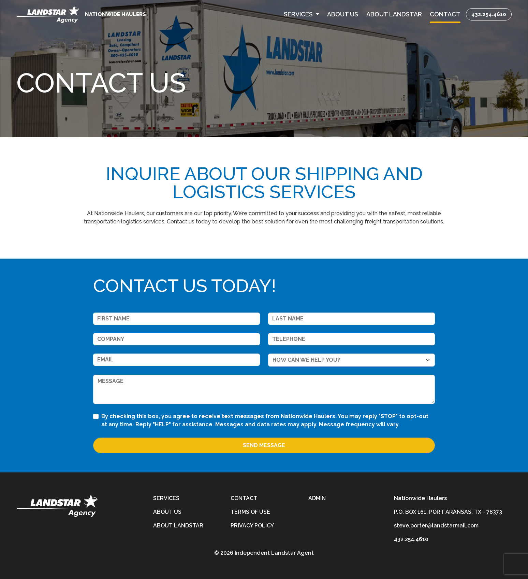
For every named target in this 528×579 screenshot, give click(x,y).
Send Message (264, 445)
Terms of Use (250, 512)
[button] (301, 14)
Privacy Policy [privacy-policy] (252, 525)
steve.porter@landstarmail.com (436, 525)
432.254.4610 (488, 14)
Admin (317, 498)
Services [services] (166, 498)
